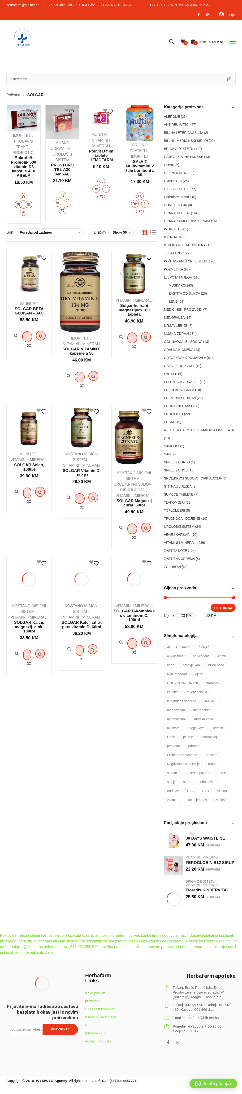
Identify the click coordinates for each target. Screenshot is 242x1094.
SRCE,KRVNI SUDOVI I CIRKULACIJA (193, 478)
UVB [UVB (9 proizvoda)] (205, 791)
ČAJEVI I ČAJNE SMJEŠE (183, 157)
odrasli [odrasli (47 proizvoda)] (218, 728)
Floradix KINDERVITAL (207, 890)
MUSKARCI (177, 285)
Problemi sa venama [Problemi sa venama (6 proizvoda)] (182, 755)
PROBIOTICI (23, 153)
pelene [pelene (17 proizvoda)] (188, 737)
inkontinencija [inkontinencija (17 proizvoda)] (197, 692)
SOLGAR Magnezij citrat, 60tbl (134, 521)
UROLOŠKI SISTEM (179, 526)
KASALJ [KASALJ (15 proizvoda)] (211, 701)
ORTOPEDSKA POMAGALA (185, 358)
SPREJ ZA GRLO (177, 462)
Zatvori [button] (50, 952)
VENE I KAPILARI (177, 534)
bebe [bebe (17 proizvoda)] (170, 665)
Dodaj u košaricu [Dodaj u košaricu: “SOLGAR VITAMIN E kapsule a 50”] (82, 386)
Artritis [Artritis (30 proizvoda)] (222, 656)
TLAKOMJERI (174, 502)
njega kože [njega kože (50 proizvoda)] (197, 728)
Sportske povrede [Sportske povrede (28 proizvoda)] (198, 773)
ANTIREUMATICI (177, 124)
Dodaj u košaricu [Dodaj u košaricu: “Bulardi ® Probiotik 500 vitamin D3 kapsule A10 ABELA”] (18, 204)
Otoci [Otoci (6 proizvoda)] (171, 737)
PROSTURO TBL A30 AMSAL (62, 169)
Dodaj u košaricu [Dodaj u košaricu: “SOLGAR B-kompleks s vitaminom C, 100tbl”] (134, 689)
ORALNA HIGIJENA (178, 350)
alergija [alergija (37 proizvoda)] (204, 647)
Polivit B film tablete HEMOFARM (101, 155)
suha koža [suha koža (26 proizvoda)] (206, 782)
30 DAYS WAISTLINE (205, 838)
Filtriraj (223, 608)
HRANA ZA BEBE (177, 213)
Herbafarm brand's (177, 197)
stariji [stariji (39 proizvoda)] (171, 782)
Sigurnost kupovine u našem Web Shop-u (101, 1017)
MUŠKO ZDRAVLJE (179, 334)
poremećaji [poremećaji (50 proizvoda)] (209, 737)
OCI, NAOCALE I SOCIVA (183, 342)
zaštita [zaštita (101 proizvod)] (220, 800)
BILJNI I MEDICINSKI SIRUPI (186, 141)
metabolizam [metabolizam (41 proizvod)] (176, 719)
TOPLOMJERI (174, 510)
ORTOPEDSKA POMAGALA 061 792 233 (180, 5)
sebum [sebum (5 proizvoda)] (172, 773)
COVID (169, 165)
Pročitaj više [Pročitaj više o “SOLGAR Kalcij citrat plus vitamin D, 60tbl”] (81, 696)
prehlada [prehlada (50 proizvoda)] (173, 746)
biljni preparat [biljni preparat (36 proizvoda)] (177, 674)
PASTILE (170, 374)
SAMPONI (171, 446)
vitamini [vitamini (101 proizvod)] (172, 800)
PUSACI (170, 422)
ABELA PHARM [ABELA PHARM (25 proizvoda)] (178, 647)
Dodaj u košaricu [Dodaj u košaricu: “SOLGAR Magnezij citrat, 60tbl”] (134, 556)
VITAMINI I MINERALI (81, 344)
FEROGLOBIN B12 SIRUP (210, 862)
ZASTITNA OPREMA (179, 559)
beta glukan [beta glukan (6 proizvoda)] (191, 665)
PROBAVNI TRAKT (178, 406)
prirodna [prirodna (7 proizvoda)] (194, 746)
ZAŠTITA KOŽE (175, 551)
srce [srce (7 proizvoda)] (223, 773)
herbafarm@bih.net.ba (22, 5)
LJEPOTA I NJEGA (178, 277)
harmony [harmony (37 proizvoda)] (212, 683)
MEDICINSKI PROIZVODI (183, 309)
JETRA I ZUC (174, 253)
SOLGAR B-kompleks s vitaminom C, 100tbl (134, 652)
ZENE (173, 301)
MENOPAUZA (174, 317)
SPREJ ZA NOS (176, 470)
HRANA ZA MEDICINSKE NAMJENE (191, 221)
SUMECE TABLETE (179, 494)
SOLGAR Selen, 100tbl (29, 485)
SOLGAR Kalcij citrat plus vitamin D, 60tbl (82, 661)
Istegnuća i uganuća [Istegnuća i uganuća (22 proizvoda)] (182, 701)
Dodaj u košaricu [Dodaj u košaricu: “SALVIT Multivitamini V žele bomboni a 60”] (135, 204)
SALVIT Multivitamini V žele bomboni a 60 (140, 168)
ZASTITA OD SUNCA (184, 293)
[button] (213, 1083)
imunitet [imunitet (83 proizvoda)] (173, 692)
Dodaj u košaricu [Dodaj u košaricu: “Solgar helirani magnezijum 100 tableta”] (134, 347)
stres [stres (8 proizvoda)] (186, 782)
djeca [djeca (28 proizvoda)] (199, 674)
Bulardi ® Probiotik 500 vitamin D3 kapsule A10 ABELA (23, 167)
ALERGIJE (172, 116)
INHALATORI (174, 237)
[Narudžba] (50, 232)
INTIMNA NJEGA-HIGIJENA (185, 245)
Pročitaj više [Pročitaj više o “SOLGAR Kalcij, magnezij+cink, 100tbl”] (29, 701)
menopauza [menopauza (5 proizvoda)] (202, 710)
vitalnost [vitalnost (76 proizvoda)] (223, 791)
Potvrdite (60, 1029)
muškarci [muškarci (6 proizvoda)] (173, 728)
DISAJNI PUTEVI (177, 189)
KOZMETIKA (173, 269)
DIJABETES (173, 181)
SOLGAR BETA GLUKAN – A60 (29, 311)
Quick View (23, 197)
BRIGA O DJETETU (178, 149)
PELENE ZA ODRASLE (181, 382)
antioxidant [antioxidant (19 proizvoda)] (201, 656)
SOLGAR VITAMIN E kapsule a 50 (81, 351)
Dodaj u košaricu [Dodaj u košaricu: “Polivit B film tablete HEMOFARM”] (96, 189)
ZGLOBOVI (172, 567)
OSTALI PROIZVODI (179, 366)
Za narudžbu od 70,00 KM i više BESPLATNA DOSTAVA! (91, 5)
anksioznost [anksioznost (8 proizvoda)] (176, 656)
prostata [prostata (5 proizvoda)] (212, 755)
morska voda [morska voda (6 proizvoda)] (203, 719)
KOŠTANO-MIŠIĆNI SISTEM (185, 261)
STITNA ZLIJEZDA (178, 486)
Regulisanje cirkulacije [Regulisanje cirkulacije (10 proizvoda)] (183, 764)
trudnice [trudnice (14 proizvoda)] (173, 791)
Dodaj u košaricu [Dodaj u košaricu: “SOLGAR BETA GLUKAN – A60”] (29, 345)
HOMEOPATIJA (175, 205)
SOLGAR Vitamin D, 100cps (81, 491)
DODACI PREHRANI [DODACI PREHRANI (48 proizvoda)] (182, 683)
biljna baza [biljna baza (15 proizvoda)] (216, 665)
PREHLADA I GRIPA (179, 390)
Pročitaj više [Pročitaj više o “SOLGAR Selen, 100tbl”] (29, 520)
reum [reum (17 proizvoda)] (212, 764)
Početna (13, 95)
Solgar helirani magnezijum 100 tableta (134, 310)
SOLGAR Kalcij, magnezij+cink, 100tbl (29, 664)
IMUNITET (22, 136)
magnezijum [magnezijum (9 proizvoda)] (176, 710)
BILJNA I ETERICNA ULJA (183, 133)
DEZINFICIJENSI (177, 173)
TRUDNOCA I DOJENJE (182, 518)
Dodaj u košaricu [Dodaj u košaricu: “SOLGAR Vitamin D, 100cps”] (82, 526)
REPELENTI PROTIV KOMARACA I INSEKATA (199, 430)
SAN (167, 454)
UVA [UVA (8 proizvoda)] (190, 791)
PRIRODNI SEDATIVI (180, 398)
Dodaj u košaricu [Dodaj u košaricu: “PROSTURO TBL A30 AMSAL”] (57, 203)
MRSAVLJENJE (175, 325)
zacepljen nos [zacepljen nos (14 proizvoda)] (197, 800)
